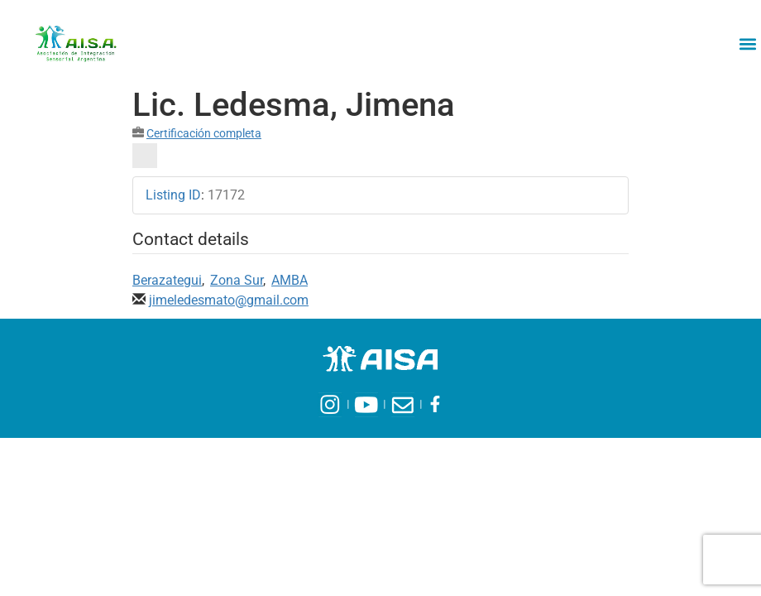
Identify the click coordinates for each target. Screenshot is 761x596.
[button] (747, 43)
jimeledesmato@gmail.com (229, 300)
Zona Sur (236, 280)
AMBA (289, 280)
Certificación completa (203, 133)
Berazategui (167, 280)
